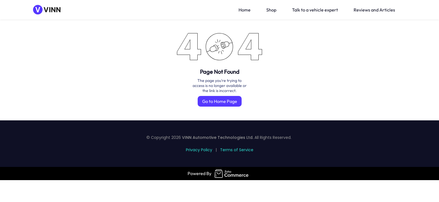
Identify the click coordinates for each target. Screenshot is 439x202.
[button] (405, 10)
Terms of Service (236, 150)
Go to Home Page (219, 101)
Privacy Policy (199, 150)
